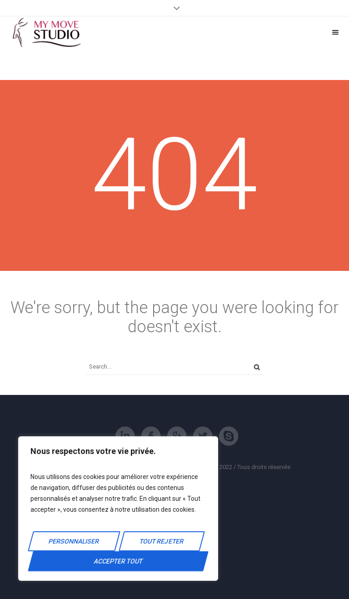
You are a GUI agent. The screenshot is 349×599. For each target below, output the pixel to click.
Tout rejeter (161, 541)
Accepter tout (118, 561)
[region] (118, 508)
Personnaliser (74, 541)
